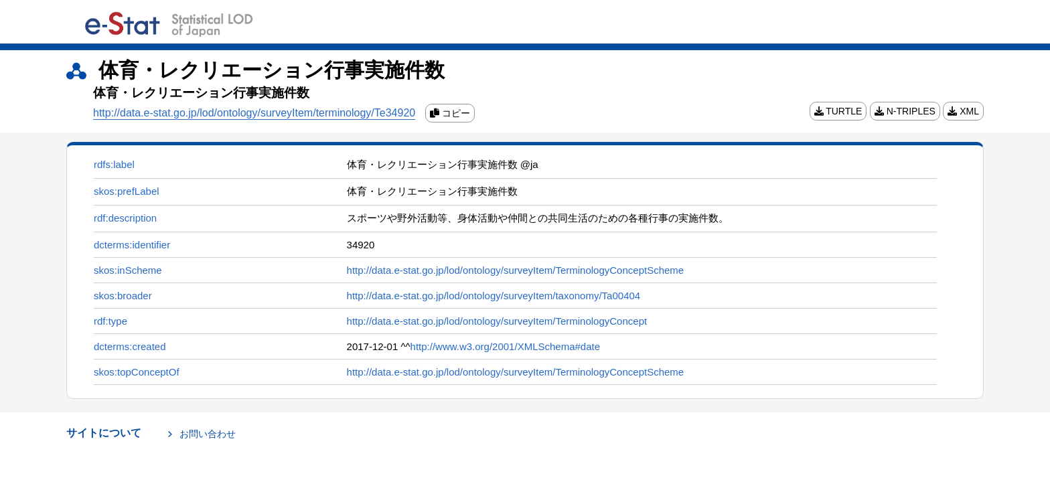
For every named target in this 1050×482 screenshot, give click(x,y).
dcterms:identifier (132, 244)
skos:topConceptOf (136, 372)
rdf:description (125, 218)
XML (963, 111)
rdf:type (110, 321)
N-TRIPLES (905, 111)
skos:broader (123, 295)
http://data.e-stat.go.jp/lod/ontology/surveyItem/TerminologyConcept (497, 321)
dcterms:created (130, 346)
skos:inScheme (128, 270)
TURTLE (838, 111)
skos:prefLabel (126, 191)
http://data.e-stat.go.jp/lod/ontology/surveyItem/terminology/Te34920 (254, 112)
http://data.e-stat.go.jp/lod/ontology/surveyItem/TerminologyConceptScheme (515, 270)
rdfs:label (114, 164)
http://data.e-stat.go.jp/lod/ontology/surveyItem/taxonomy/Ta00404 (494, 295)
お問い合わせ (207, 433)
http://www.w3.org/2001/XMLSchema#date (505, 346)
